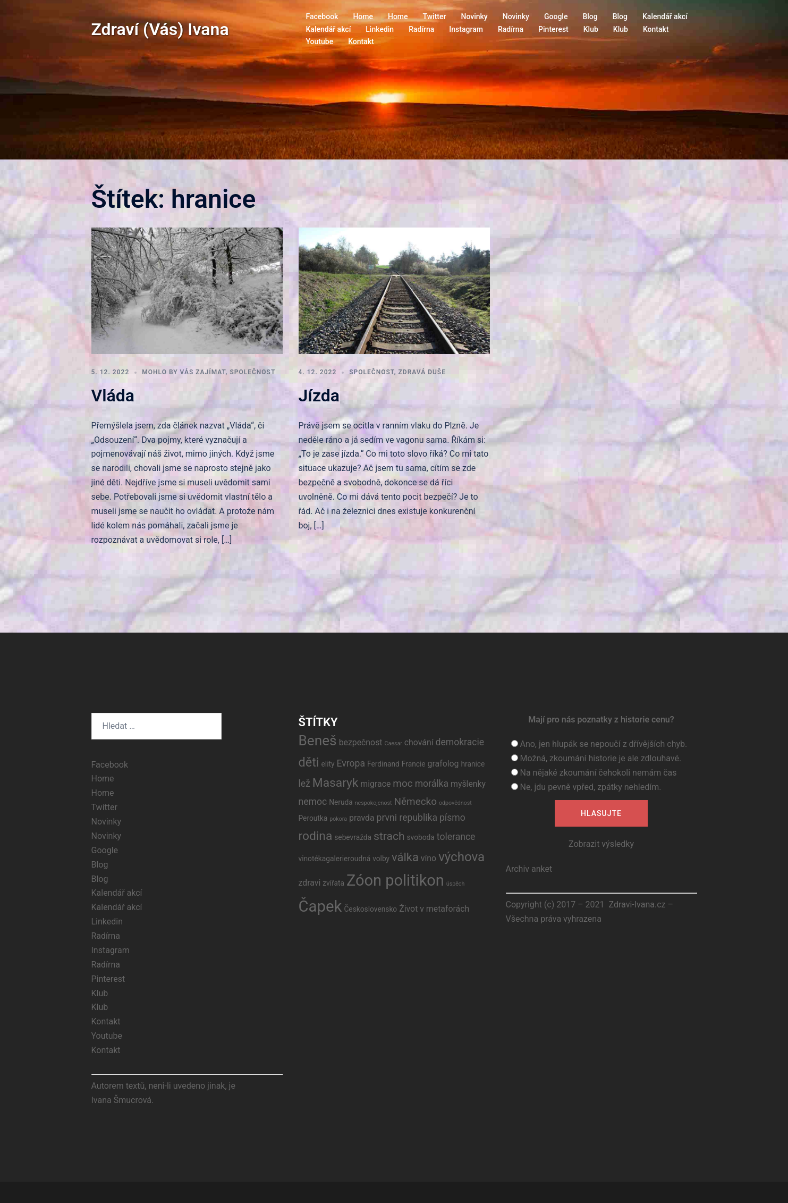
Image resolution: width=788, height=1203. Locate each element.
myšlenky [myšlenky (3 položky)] (468, 784)
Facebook (322, 16)
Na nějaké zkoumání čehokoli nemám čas (598, 773)
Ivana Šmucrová (121, 1100)
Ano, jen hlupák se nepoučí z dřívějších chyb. (603, 744)
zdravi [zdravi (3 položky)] (310, 883)
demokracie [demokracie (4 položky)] (460, 742)
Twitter (434, 16)
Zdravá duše (422, 372)
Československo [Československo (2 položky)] (370, 909)
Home (363, 16)
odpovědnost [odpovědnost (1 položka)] (455, 803)
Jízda (319, 395)
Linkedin (380, 29)
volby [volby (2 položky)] (380, 858)
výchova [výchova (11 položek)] (461, 856)
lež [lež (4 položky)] (304, 783)
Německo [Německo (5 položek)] (415, 801)
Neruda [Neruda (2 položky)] (341, 802)
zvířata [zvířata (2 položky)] (333, 883)
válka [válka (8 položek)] (405, 857)
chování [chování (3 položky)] (419, 742)
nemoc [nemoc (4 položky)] (313, 801)
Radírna (421, 29)
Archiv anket (529, 869)
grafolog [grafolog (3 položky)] (443, 764)
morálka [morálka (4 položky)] (431, 783)
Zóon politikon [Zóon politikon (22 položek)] (395, 880)
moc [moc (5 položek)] (402, 783)
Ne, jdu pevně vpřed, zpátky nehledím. (590, 787)
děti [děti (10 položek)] (309, 762)
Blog (589, 16)
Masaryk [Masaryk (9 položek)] (335, 783)
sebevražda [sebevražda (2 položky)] (352, 837)
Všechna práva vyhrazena (553, 919)
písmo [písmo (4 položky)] (452, 817)
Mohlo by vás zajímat (183, 372)
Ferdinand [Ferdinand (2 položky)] (383, 764)
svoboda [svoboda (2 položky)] (421, 837)
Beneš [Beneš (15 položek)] (318, 740)
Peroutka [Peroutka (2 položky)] (313, 818)
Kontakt (656, 29)
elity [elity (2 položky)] (327, 764)
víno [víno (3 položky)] (428, 858)
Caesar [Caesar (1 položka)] (393, 743)
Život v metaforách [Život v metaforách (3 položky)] (434, 909)
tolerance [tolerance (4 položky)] (456, 836)
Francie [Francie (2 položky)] (414, 764)
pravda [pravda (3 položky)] (362, 818)
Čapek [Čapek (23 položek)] (320, 906)
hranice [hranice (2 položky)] (473, 764)
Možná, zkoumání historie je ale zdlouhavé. (600, 758)
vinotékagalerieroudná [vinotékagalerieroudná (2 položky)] (335, 858)
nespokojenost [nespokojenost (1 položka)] (373, 803)
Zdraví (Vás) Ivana (160, 29)
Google (555, 16)
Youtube (320, 41)
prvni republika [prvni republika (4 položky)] (407, 817)
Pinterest (553, 29)
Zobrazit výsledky (601, 844)
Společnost (252, 372)
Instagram (466, 29)
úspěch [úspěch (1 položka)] (455, 883)
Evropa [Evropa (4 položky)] (350, 763)
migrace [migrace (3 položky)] (375, 784)
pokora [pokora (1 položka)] (338, 818)
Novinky (474, 16)
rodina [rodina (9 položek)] (316, 836)
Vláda (112, 395)
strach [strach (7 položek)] (389, 836)
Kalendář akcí (665, 16)
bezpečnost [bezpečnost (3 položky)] (361, 742)
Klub (590, 29)
